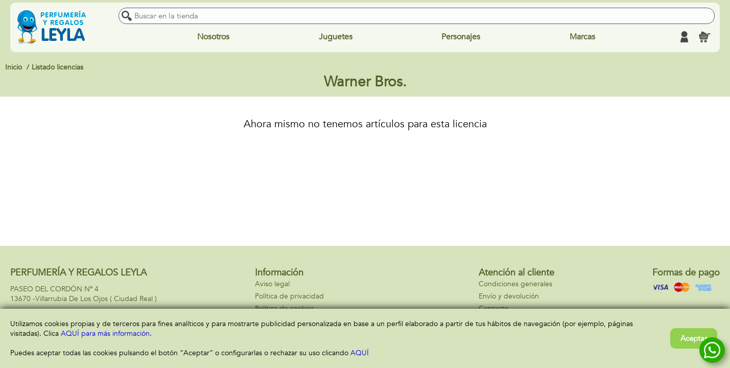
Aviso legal (272, 284)
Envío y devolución (509, 296)
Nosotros (213, 36)
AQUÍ (359, 353)
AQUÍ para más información (105, 333)
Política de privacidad (289, 296)
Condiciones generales (515, 284)
